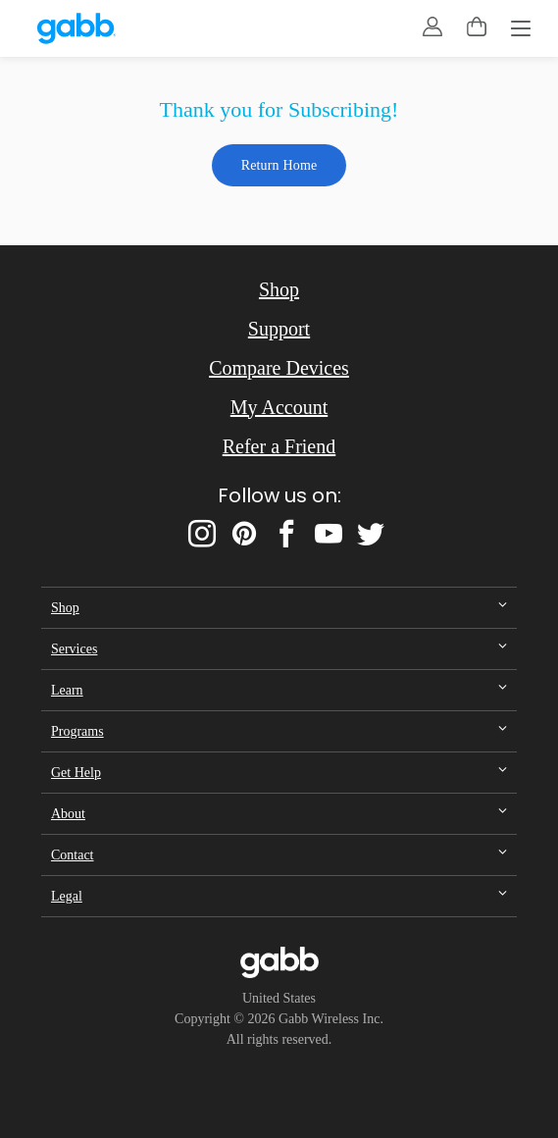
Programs (77, 731)
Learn (67, 690)
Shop (279, 289)
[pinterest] (244, 533)
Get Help (76, 772)
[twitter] (370, 533)
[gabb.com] (76, 28)
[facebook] (286, 533)
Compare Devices (279, 368)
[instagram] (202, 533)
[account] (432, 26)
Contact (72, 855)
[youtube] (328, 533)
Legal (66, 896)
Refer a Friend (279, 446)
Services (74, 649)
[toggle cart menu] (476, 26)
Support (279, 328)
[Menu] (521, 30)
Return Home (279, 165)
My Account (279, 407)
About (68, 813)
